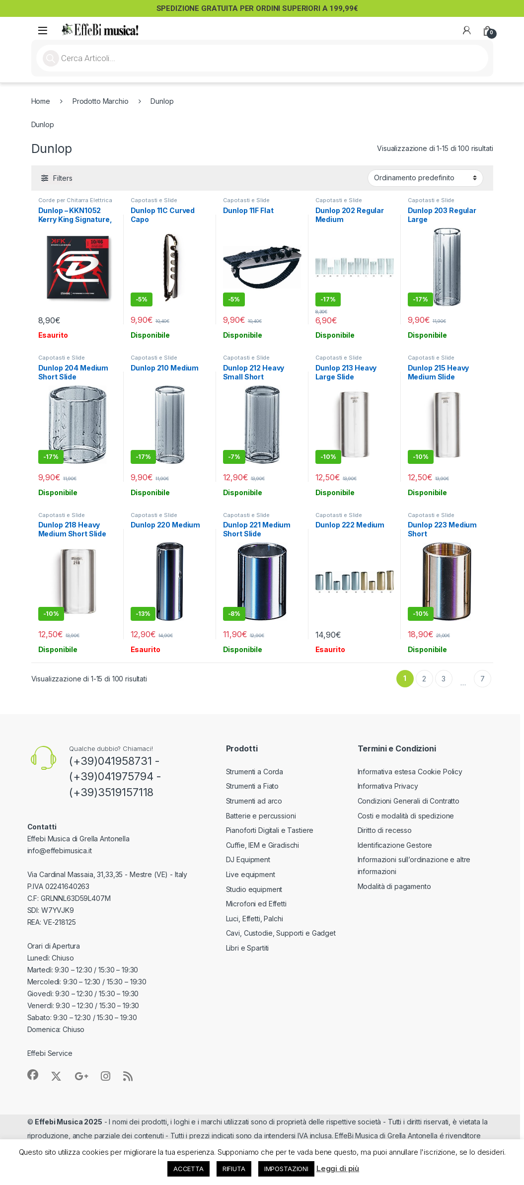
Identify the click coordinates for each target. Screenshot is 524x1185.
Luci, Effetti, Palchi (254, 918)
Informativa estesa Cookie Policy (410, 771)
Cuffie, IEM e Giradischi (262, 845)
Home (40, 101)
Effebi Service (50, 1053)
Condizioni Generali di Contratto (409, 801)
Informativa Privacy (388, 786)
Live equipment (250, 874)
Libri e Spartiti (247, 948)
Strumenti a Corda (255, 771)
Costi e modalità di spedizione (406, 816)
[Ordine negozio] (425, 177)
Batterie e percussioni (261, 816)
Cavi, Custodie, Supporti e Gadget (281, 933)
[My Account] (466, 30)
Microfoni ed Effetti (256, 903)
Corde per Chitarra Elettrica (75, 200)
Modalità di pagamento (394, 886)
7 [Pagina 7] (482, 678)
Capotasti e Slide (154, 200)
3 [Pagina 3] (444, 678)
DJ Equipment (248, 859)
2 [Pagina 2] (424, 678)
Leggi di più (337, 1168)
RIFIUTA (234, 1169)
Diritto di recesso (385, 830)
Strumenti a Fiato (252, 786)
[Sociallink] (32, 1074)
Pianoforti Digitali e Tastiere (270, 830)
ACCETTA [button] (188, 1169)
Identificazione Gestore (395, 845)
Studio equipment (254, 889)
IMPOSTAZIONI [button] (286, 1169)
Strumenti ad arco (254, 801)
